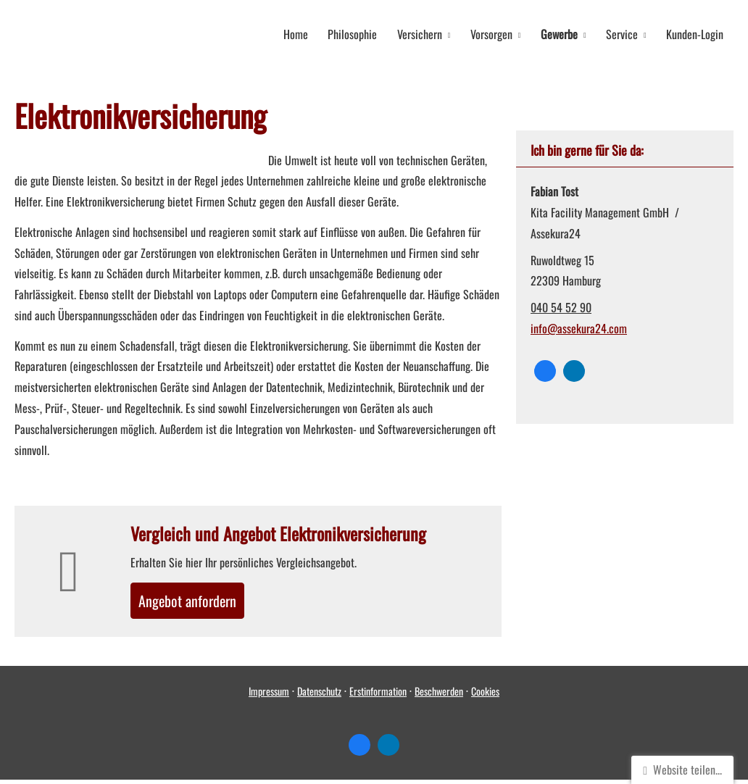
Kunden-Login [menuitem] (696, 33)
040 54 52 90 (561, 305)
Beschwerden (439, 696)
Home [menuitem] (311, 33)
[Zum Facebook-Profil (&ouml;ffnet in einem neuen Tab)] (545, 369)
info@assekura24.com (579, 326)
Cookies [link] (485, 696)
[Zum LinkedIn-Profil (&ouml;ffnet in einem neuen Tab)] (574, 369)
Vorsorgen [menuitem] (500, 33)
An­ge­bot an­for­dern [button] (198, 602)
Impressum (269, 696)
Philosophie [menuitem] (366, 33)
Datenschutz (319, 696)
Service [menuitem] (625, 33)
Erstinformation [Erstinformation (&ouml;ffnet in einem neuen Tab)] (378, 696)
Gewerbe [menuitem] (565, 33)
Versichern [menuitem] (430, 33)
